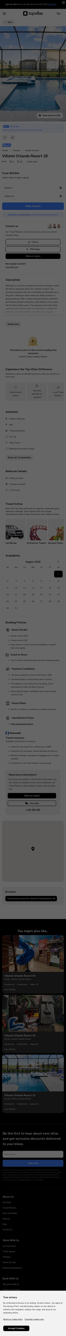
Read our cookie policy (13, 1319)
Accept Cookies (16, 1328)
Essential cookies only (34, 1319)
